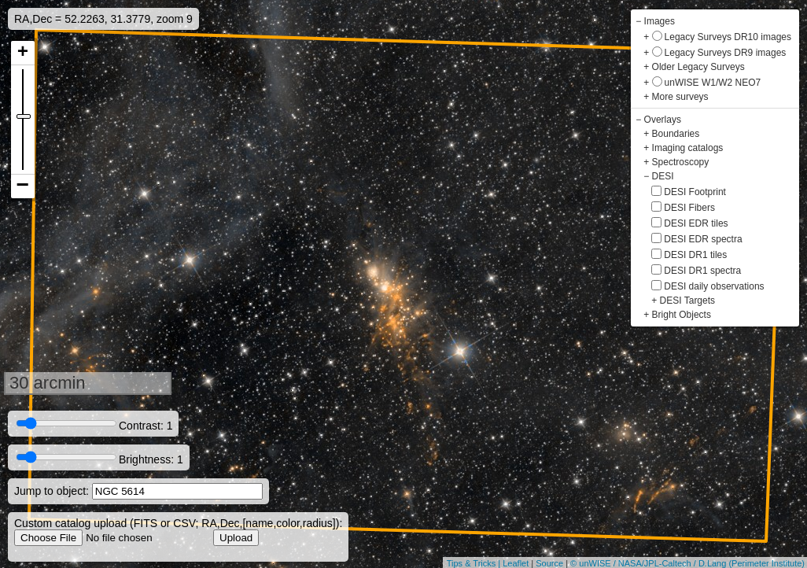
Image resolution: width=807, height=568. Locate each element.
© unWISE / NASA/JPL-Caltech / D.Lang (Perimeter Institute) (687, 563)
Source (549, 563)
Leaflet (516, 563)
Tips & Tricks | (475, 563)
